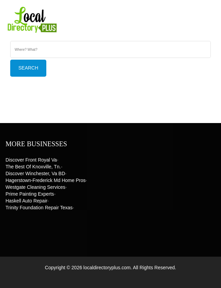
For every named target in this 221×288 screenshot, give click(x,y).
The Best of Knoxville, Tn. (33, 166)
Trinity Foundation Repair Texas (39, 207)
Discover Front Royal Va (31, 160)
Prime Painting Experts (29, 194)
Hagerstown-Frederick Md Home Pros (45, 180)
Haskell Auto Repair (26, 200)
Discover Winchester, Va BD (35, 173)
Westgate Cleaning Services (35, 187)
